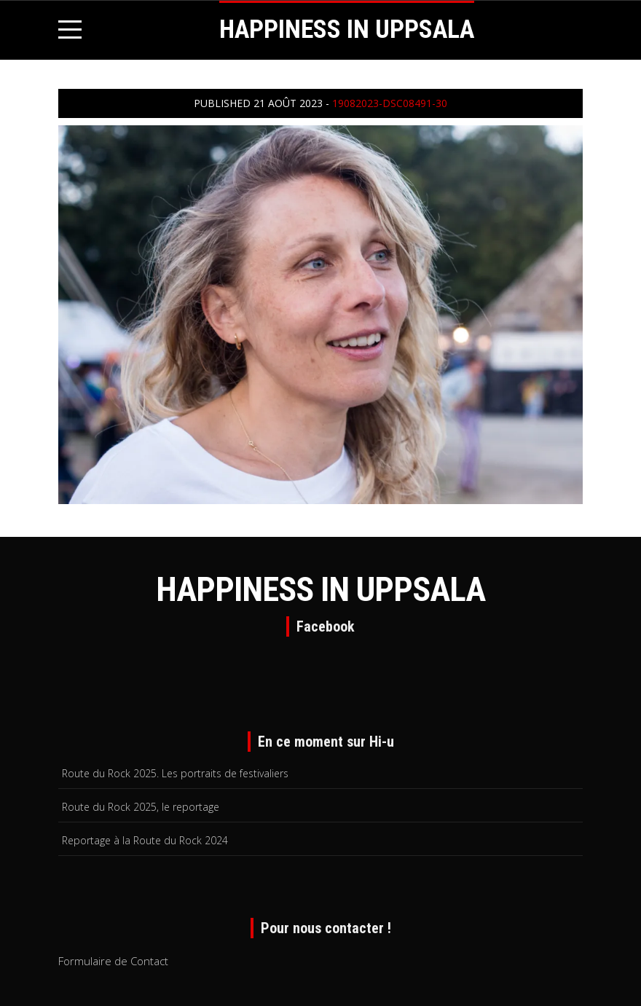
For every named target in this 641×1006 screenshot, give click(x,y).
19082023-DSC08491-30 (389, 103)
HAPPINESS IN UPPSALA (346, 29)
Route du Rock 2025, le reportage (140, 807)
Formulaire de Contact (113, 961)
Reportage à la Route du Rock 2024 (145, 840)
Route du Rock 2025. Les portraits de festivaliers (175, 773)
